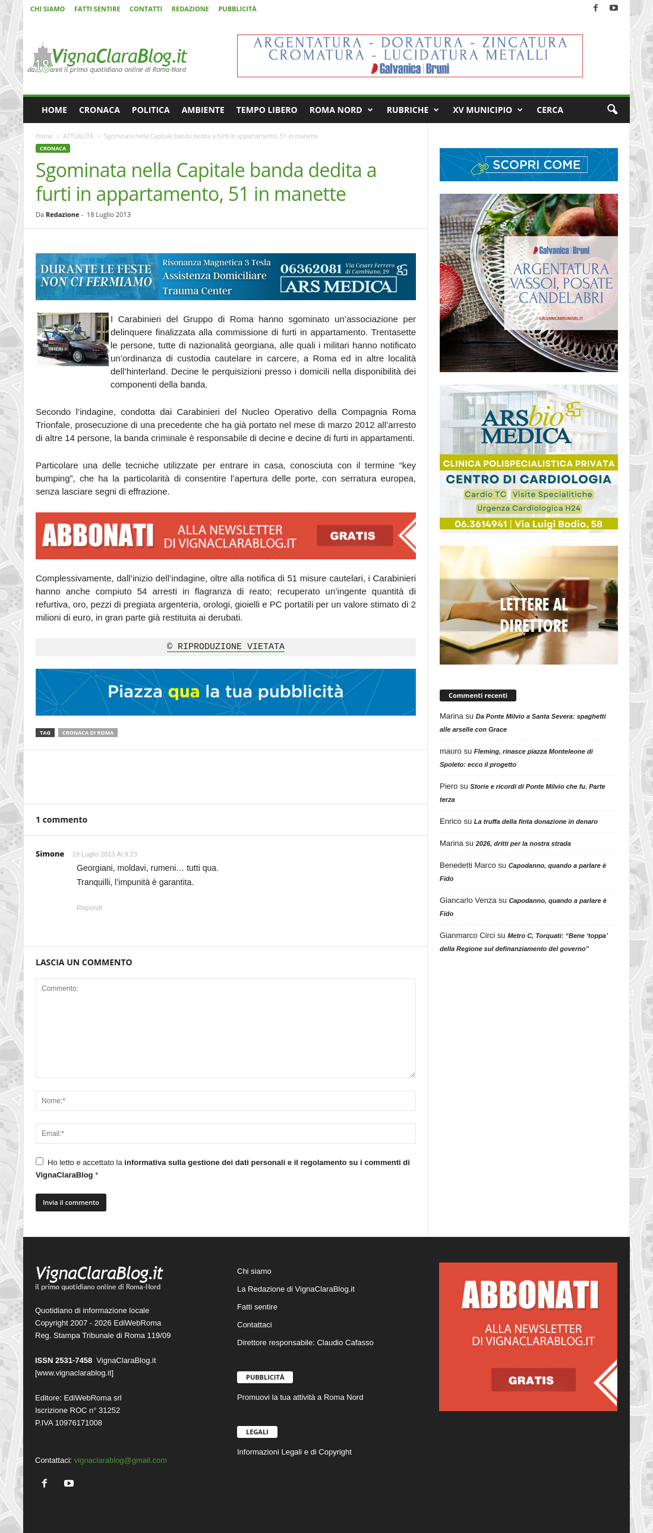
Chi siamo (254, 1271)
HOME (54, 109)
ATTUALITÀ (78, 136)
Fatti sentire (257, 1306)
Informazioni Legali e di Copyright (294, 1451)
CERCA (550, 109)
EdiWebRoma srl (92, 1397)
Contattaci (254, 1324)
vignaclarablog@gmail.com (120, 1460)
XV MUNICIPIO (488, 110)
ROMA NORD (341, 110)
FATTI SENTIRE (97, 8)
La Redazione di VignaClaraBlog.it (296, 1289)
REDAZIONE (190, 8)
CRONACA (99, 109)
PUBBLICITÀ (237, 8)
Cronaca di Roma (87, 732)
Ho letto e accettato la (223, 1168)
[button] (612, 110)
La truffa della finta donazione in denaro (536, 821)
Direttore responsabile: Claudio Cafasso (305, 1342)
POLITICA (151, 109)
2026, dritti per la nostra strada (523, 843)
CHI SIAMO (47, 8)
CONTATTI (146, 8)
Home (44, 136)
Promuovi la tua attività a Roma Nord (300, 1397)
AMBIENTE (203, 109)
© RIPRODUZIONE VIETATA (226, 647)
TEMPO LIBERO (267, 109)
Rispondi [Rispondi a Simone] (89, 907)
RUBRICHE (413, 110)
